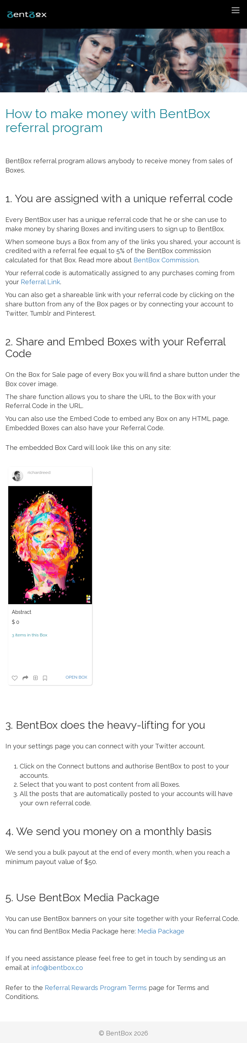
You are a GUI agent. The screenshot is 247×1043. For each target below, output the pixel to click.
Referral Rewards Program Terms (96, 987)
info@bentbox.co (57, 967)
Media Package (160, 931)
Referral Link (40, 282)
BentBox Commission (166, 260)
